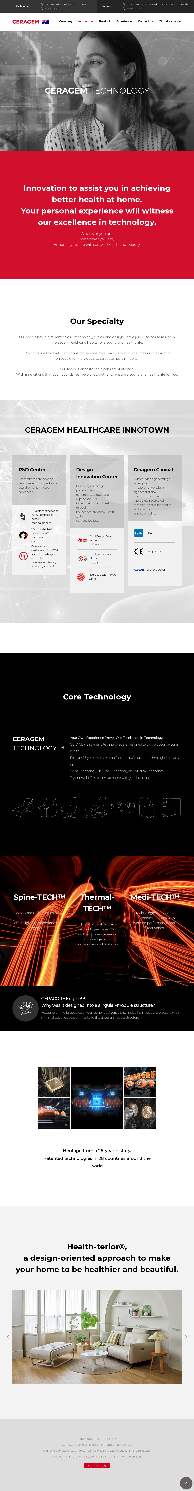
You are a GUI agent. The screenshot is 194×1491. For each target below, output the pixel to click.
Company (65, 21)
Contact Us (145, 21)
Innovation (85, 21)
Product (104, 21)
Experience (124, 21)
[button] (186, 1337)
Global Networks (170, 21)
